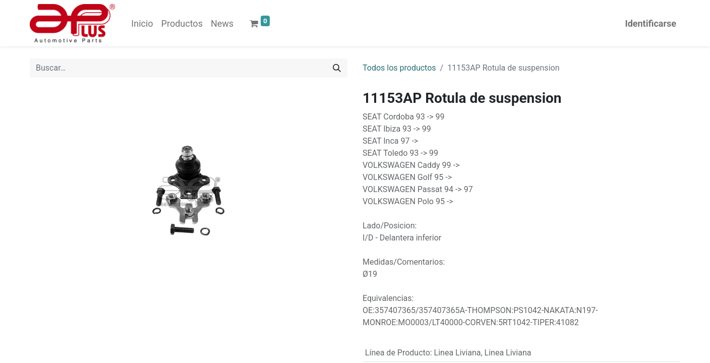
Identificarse (650, 23)
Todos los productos (399, 68)
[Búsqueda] (336, 68)
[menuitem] (142, 23)
